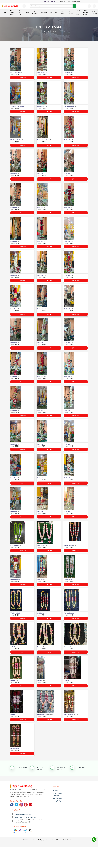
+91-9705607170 (30, 822)
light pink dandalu (15, 583)
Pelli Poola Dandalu (12, 12)
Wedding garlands (68, 106)
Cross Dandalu (63, 12)
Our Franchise (71, 1)
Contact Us (56, 801)
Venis (27, 12)
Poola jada (67, 140)
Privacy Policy (57, 806)
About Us (55, 796)
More (62, 2)
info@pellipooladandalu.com (22, 819)
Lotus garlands (94, 12)
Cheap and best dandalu (85, 12)
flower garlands (68, 719)
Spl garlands (40, 106)
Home (5, 12)
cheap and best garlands (17, 106)
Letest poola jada (78, 12)
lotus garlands (41, 72)
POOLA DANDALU (15, 72)
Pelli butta (71, 12)
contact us (78, 1)
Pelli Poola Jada (20, 12)
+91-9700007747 (19, 822)
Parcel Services (57, 798)
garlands (12, 651)
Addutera (44, 12)
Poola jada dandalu (42, 140)
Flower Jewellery (35, 12)
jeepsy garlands (68, 549)
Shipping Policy (48, 2)
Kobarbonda (53, 12)
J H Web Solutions (70, 845)
